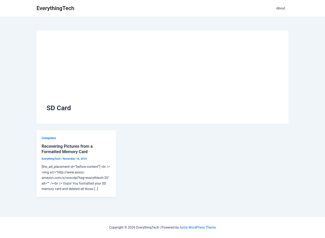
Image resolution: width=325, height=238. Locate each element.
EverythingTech (55, 8)
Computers (49, 138)
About (280, 8)
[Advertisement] (162, 72)
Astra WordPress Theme (198, 227)
